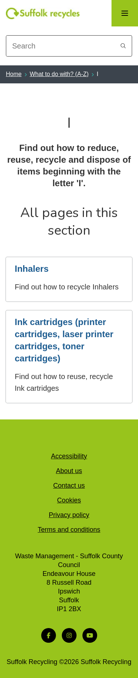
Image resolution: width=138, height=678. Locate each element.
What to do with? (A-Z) (59, 74)
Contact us (69, 485)
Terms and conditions (69, 529)
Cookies (69, 500)
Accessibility (69, 456)
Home (14, 74)
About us (69, 471)
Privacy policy (69, 515)
